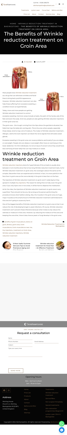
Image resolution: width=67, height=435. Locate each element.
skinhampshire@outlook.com (43, 5)
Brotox (9, 224)
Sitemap (27, 413)
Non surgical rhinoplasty (54, 402)
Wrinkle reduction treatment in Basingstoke (52, 224)
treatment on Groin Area (22, 230)
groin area (16, 224)
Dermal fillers (50, 398)
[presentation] (21, 365)
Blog (25, 409)
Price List (27, 393)
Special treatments (52, 405)
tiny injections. (20, 183)
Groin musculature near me (22, 227)
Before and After (30, 406)
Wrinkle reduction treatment (26, 93)
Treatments (50, 389)
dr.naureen (28, 62)
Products (27, 396)
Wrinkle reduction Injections (13, 165)
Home (13, 24)
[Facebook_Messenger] (61, 430)
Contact (27, 403)
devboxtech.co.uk (57, 422)
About (26, 399)
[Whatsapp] (61, 424)
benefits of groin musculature (14, 222)
